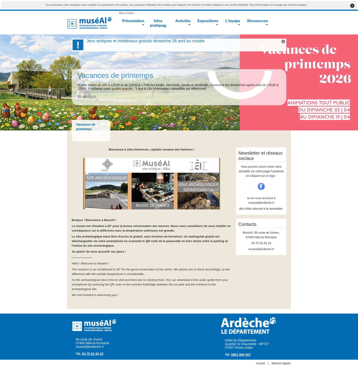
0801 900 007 (241, 354)
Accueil (260, 363)
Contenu (130, 12)
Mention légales (281, 363)
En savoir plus (86, 96)
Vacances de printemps (115, 75)
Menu (122, 12)
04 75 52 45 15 (92, 354)
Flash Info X (283, 41)
